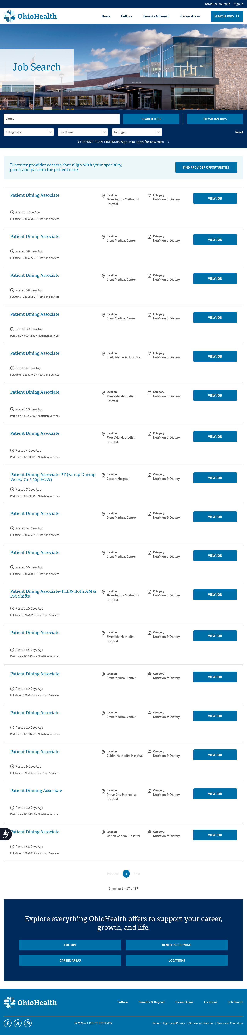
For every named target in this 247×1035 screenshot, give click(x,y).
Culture (126, 16)
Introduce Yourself (217, 4)
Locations (177, 960)
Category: (159, 195)
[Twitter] (28, 1023)
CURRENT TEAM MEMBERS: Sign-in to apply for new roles (123, 142)
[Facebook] (8, 1023)
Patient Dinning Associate (36, 790)
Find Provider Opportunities (206, 167)
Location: (112, 195)
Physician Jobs (215, 119)
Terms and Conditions (230, 1023)
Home (106, 16)
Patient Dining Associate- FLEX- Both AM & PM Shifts (53, 594)
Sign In (238, 4)
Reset (239, 132)
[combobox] (6, 132)
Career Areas (190, 16)
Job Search (235, 1002)
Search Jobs (151, 119)
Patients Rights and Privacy (169, 1023)
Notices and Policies (201, 1023)
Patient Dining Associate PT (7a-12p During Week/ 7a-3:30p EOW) (52, 477)
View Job (215, 198)
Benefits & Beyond (156, 16)
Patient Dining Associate (34, 195)
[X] (18, 1023)
